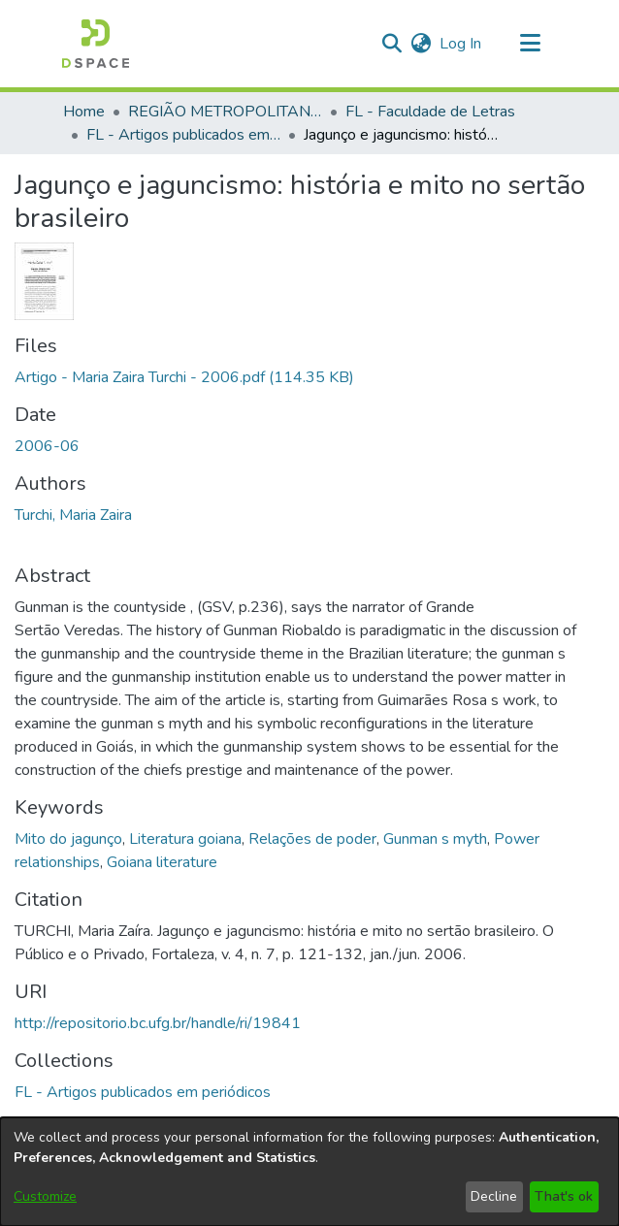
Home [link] (84, 111)
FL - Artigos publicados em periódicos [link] (183, 134)
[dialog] (309, 1171)
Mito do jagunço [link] (68, 839)
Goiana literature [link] (162, 862)
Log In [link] (461, 43)
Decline (494, 1196)
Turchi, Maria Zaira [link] (73, 515)
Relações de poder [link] (312, 839)
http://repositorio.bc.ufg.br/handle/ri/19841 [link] (158, 1023)
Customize (45, 1196)
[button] (95, 43)
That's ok (564, 1196)
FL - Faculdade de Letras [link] (430, 111)
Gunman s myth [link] (435, 839)
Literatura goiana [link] (185, 839)
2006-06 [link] (47, 446)
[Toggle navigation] (530, 43)
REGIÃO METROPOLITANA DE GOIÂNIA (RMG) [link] (225, 111)
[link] (184, 377)
